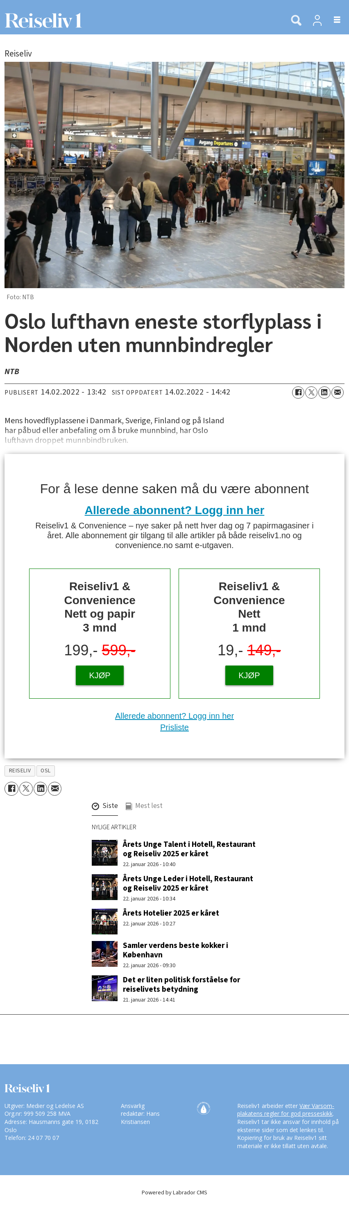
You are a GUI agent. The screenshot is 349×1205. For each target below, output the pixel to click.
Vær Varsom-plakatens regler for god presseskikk (285, 1110)
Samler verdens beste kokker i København (175, 950)
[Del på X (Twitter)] (311, 392)
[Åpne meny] (332, 20)
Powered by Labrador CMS (174, 1192)
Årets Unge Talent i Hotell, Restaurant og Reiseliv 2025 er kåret (189, 849)
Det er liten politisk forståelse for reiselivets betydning (181, 984)
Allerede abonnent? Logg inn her (175, 510)
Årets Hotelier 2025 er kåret (171, 913)
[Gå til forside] (41, 20)
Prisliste (174, 727)
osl (46, 770)
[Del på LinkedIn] (324, 392)
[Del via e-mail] (337, 392)
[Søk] (296, 21)
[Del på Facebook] (298, 392)
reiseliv (20, 770)
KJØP (99, 675)
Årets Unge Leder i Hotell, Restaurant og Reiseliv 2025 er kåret (188, 883)
